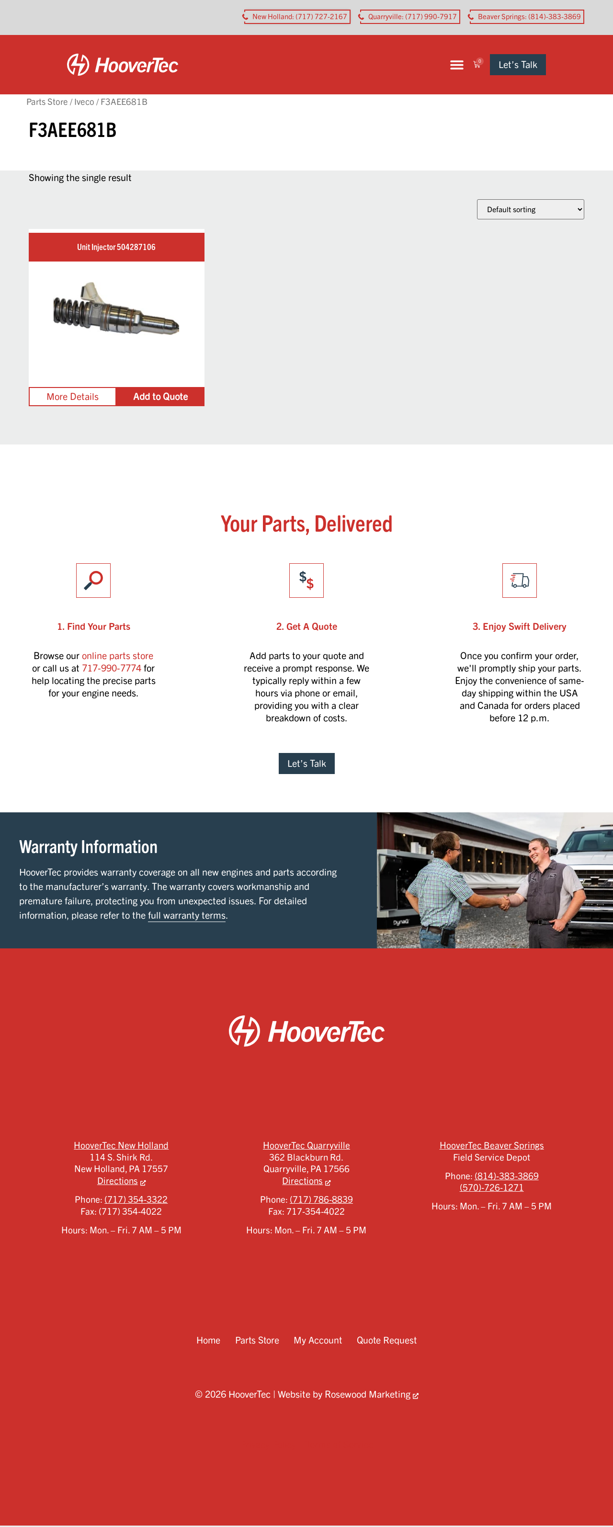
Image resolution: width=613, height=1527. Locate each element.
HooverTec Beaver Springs (492, 1146)
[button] (493, 65)
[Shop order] (530, 211)
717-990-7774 (111, 669)
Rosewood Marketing (367, 1395)
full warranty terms (187, 916)
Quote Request (388, 1341)
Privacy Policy (268, 1445)
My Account (318, 1341)
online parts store (117, 656)
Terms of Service (339, 1445)
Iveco (84, 103)
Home (206, 1341)
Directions (117, 1182)
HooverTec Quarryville (306, 1146)
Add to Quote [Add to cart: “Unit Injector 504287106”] (160, 397)
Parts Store (47, 103)
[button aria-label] (297, 17)
